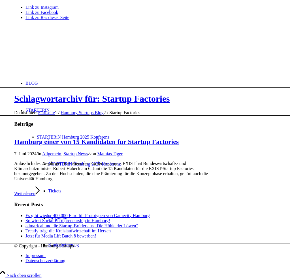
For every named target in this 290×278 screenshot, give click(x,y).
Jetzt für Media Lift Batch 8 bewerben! (60, 236)
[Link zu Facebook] (41, 12)
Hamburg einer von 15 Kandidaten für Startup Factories (96, 141)
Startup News (75, 153)
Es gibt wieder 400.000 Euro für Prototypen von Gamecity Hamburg (87, 215)
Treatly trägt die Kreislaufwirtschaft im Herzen (68, 230)
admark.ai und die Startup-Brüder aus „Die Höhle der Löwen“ (81, 225)
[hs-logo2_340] (56, 51)
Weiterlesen (27, 193)
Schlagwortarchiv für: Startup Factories (92, 99)
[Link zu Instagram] (42, 7)
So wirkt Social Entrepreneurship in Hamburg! (67, 220)
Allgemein (51, 153)
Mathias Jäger (109, 153)
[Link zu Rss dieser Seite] (47, 17)
